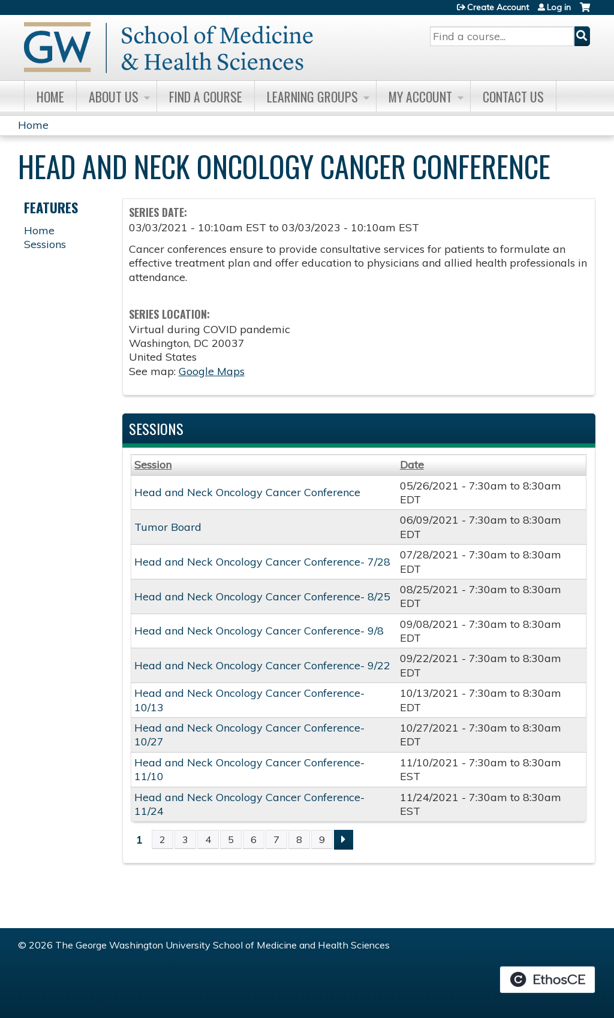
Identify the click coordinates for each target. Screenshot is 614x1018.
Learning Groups (312, 96)
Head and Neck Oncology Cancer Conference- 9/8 (259, 631)
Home (50, 96)
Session (152, 465)
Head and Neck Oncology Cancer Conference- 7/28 (262, 562)
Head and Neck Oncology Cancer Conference (247, 492)
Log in (559, 7)
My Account (420, 96)
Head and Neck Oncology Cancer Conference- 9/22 (262, 665)
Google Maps (212, 371)
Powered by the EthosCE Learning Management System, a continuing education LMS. (547, 979)
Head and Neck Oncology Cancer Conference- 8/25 (262, 596)
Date (412, 465)
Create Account (498, 7)
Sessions (45, 244)
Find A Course (205, 96)
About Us (114, 96)
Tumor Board (167, 527)
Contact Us (513, 96)
